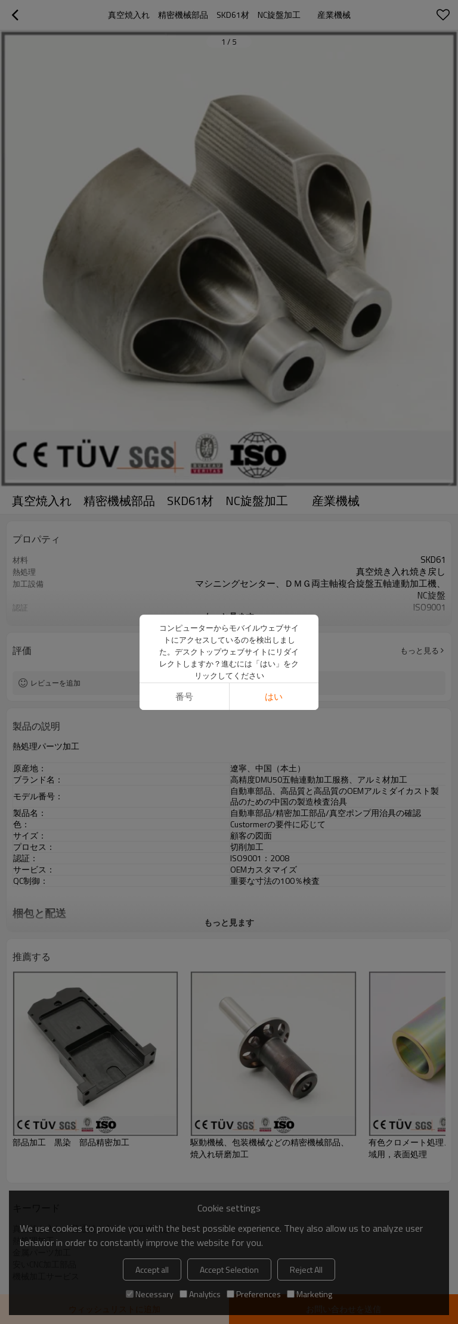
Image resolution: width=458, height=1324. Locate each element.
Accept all (152, 1269)
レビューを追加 (55, 683)
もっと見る (419, 650)
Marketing (309, 1294)
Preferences (254, 1294)
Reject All (306, 1269)
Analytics (200, 1294)
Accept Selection (229, 1269)
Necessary (150, 1294)
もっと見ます (229, 616)
